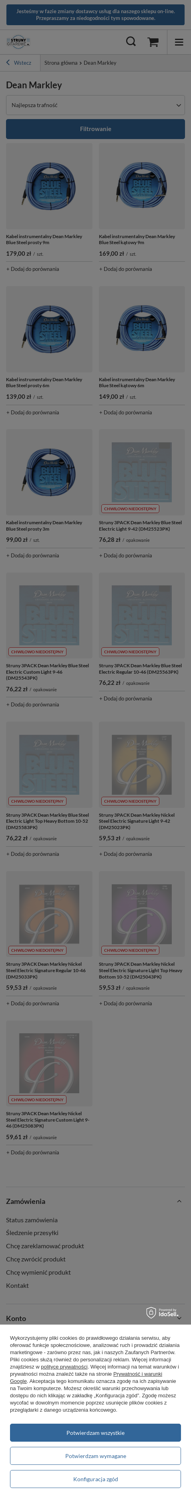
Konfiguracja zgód (95, 1479)
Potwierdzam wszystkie (95, 1432)
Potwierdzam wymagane (95, 1455)
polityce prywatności (64, 1367)
